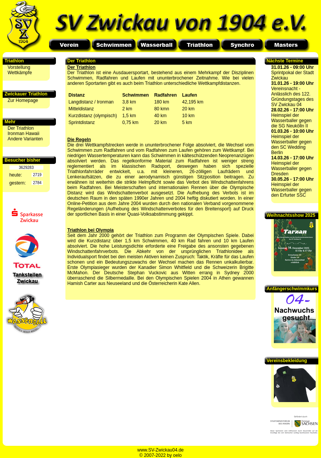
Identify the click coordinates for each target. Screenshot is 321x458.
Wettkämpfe (20, 72)
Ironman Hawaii (23, 133)
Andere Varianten (25, 139)
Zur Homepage (23, 100)
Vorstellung (19, 67)
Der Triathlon (21, 128)
